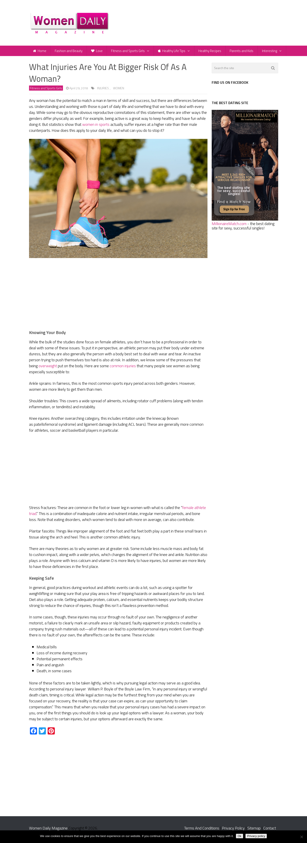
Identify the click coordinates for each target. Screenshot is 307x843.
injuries (103, 91)
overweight (48, 369)
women (118, 91)
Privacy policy (256, 836)
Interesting (273, 52)
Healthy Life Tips (174, 52)
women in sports (96, 127)
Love (98, 52)
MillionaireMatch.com (229, 226)
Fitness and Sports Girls (130, 52)
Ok (239, 836)
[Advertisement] (118, 298)
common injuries (123, 369)
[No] (301, 837)
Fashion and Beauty (70, 52)
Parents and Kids (245, 52)
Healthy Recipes (212, 52)
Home (40, 52)
